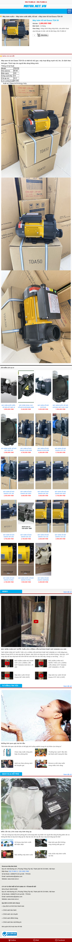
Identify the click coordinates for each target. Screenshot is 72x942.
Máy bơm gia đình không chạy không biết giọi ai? (56, 843)
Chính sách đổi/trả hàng (10, 918)
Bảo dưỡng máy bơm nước (23, 855)
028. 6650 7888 (24, 871)
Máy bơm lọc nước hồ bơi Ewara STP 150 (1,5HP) (57, 676)
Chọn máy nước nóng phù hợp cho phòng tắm (23, 753)
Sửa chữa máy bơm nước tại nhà (57, 855)
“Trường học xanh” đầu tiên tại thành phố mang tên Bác (57, 753)
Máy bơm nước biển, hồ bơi (26, 16)
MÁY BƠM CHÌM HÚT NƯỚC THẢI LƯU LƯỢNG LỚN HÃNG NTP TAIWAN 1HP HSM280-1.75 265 (57, 664)
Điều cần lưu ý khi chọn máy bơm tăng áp (16, 831)
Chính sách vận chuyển (10, 914)
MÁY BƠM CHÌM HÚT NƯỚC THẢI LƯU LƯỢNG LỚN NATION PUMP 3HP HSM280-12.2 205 (33, 649)
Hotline (12, 940)
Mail (36, 940)
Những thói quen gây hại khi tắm (13, 743)
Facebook (60, 940)
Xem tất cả (67, 592)
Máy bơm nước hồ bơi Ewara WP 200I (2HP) (22, 676)
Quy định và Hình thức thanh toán (13, 906)
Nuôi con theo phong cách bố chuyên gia (23, 764)
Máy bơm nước (8, 16)
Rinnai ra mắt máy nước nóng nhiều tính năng (56, 764)
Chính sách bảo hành (9, 910)
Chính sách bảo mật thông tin (12, 922)
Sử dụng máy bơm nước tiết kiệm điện (22, 843)
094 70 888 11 (13, 871)
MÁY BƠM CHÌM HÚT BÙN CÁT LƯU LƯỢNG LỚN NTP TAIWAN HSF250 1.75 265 (23, 664)
